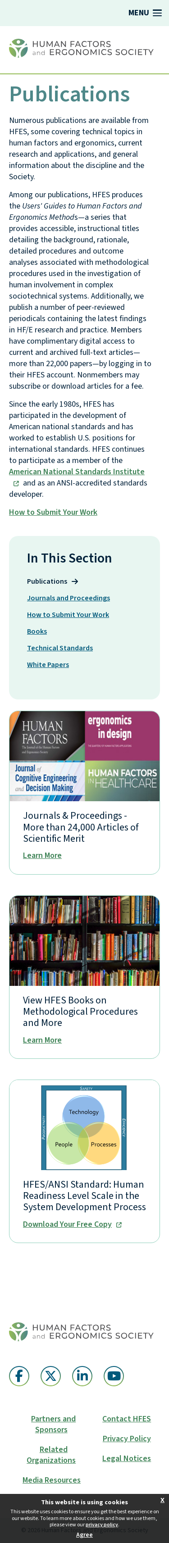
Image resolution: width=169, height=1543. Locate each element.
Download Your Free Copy (67, 1225)
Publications (52, 581)
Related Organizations (51, 1455)
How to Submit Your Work (53, 512)
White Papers (53, 664)
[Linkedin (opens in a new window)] (82, 1376)
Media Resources (52, 1480)
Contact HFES (126, 1419)
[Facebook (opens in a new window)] (19, 1376)
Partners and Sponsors (53, 1424)
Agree (84, 1534)
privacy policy (102, 1525)
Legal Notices (126, 1458)
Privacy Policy (127, 1439)
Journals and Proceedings (74, 598)
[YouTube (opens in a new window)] (114, 1376)
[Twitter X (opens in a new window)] (51, 1376)
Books (42, 631)
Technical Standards (65, 648)
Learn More (42, 856)
